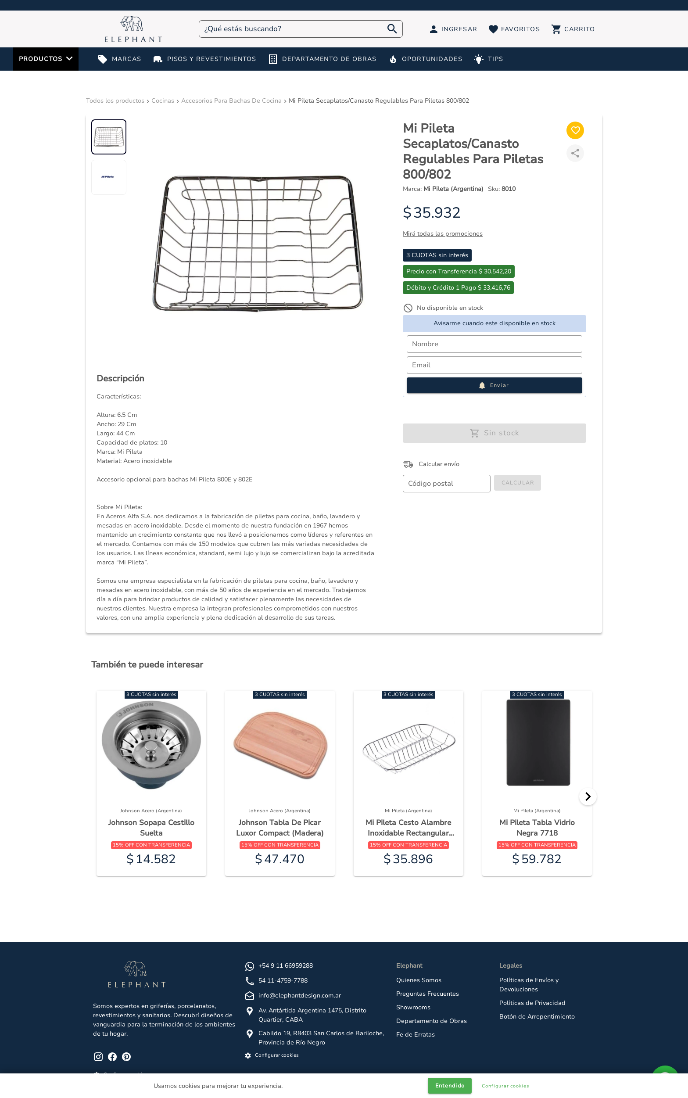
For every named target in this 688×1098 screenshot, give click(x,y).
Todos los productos (115, 101)
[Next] (588, 796)
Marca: (443, 189)
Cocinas (162, 101)
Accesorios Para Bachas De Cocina (231, 101)
